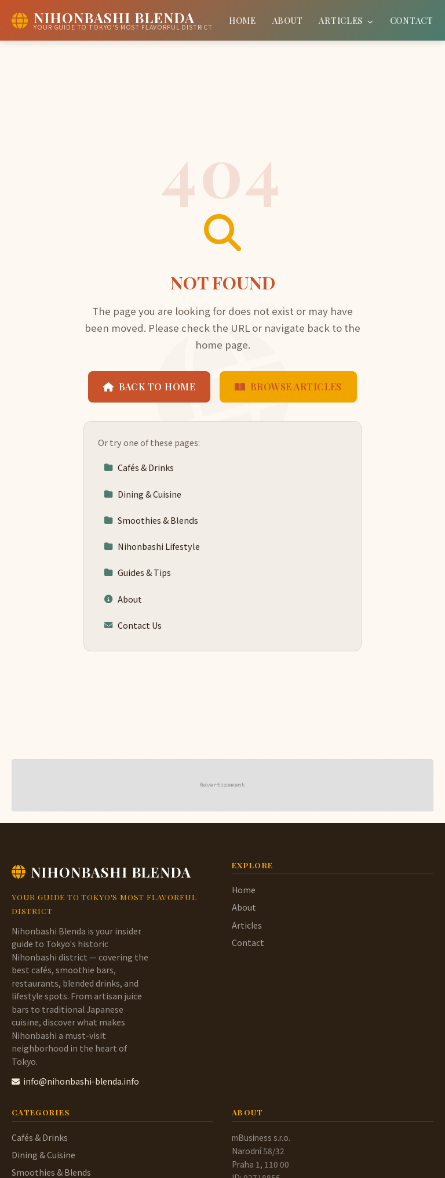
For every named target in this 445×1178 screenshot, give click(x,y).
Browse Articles (288, 386)
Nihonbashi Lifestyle (152, 546)
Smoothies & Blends (151, 520)
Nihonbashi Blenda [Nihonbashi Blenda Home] (101, 871)
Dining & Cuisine (142, 494)
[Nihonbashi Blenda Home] (112, 20)
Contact (411, 20)
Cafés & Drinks (139, 467)
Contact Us (133, 625)
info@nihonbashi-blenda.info (75, 1081)
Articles (346, 20)
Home (242, 20)
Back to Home (149, 386)
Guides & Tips (137, 572)
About (287, 20)
